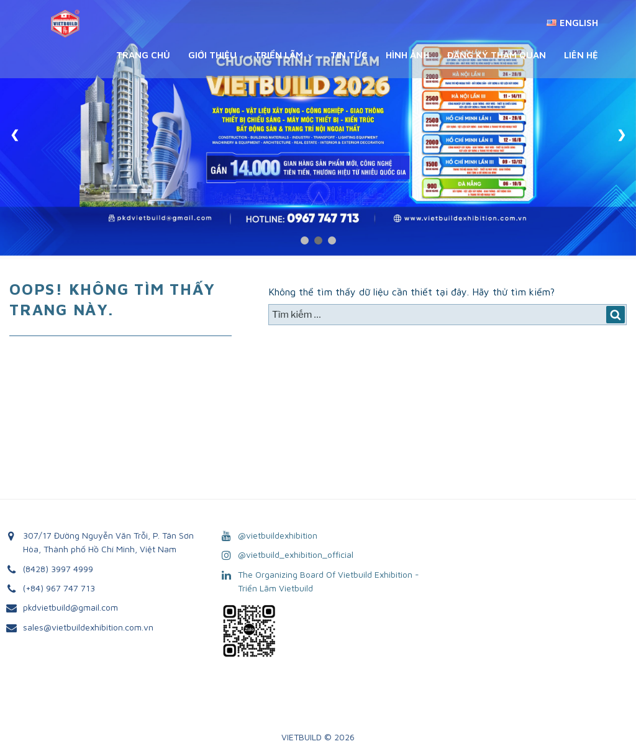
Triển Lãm (285, 55)
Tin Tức (349, 55)
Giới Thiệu (212, 55)
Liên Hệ (581, 55)
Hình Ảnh (407, 55)
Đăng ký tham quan (496, 55)
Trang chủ (143, 55)
